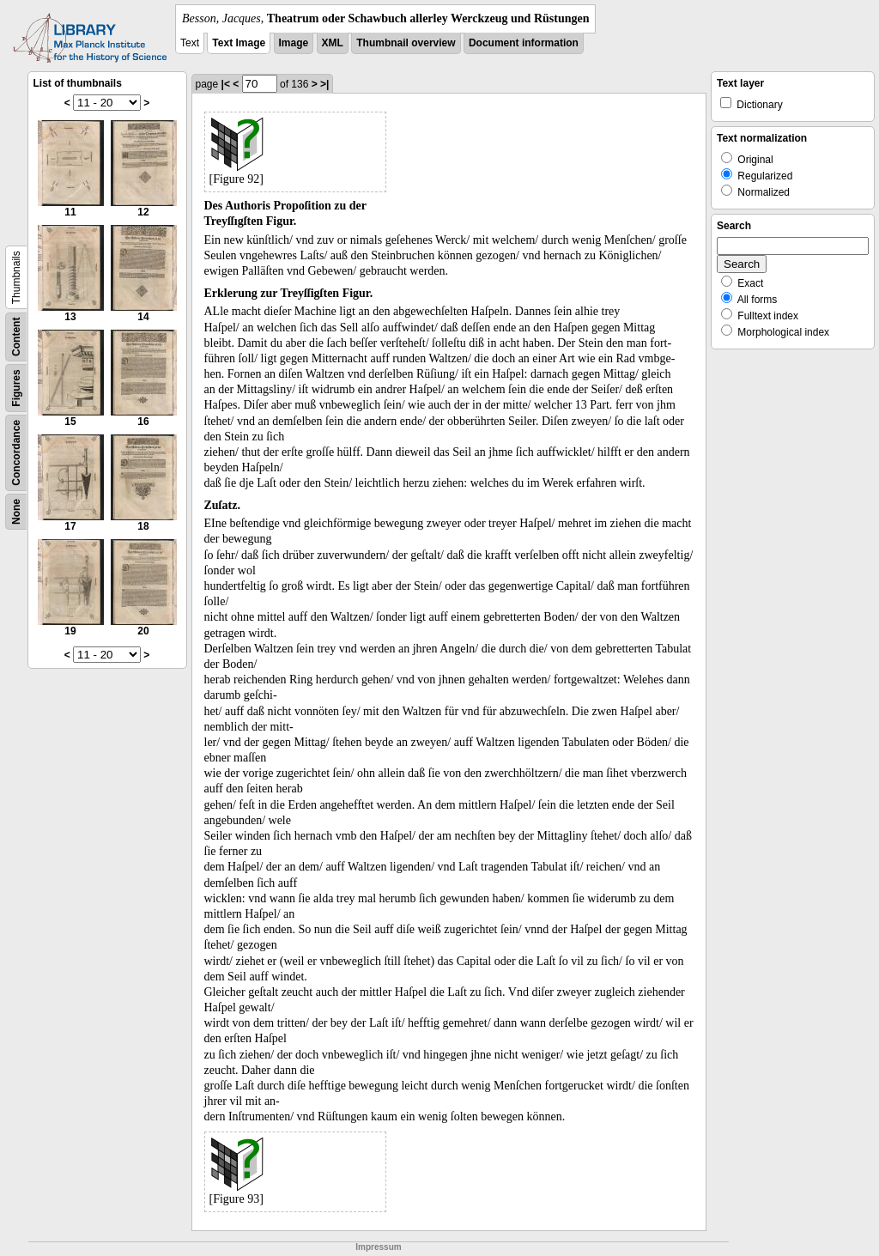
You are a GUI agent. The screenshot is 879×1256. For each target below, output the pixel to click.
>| (324, 84)
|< (225, 84)
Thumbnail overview (405, 43)
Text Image (238, 43)
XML (332, 43)
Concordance (16, 453)
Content (16, 337)
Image (294, 43)
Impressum (378, 1247)
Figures (16, 387)
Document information (524, 43)
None (16, 512)
